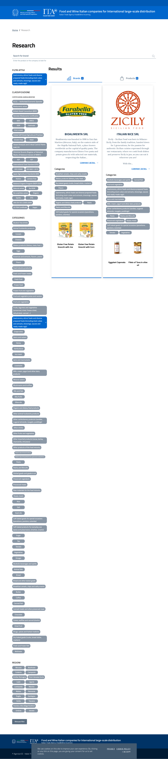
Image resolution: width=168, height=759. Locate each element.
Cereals (18, 234)
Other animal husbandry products (26, 414)
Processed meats (19, 484)
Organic (36, 193)
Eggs (18, 251)
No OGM (32, 188)
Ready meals (18, 496)
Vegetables (18, 552)
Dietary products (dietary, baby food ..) (27, 245)
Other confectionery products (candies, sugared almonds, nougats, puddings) (28, 421)
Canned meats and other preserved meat (28, 609)
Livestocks (18, 365)
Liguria (31, 682)
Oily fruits (18, 396)
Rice (18, 501)
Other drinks (18, 428)
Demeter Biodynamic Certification (26, 116)
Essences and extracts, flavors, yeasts (27, 256)
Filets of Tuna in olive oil (138, 265)
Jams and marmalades (21, 360)
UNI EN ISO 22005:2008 (22, 202)
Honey (18, 343)
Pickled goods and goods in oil (24, 473)
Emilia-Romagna (19, 677)
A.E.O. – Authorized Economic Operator (27, 101)
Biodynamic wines (20, 106)
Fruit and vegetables (21, 302)
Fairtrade (31, 125)
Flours (18, 262)
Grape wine (18, 331)
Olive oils (18, 402)
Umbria (18, 710)
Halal (32, 140)
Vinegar (18, 558)
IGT (31, 159)
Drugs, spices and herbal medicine (26, 632)
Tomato (18, 547)
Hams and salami (19, 337)
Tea (18, 541)
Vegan (35, 207)
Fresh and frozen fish (21, 646)
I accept (126, 752)
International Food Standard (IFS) (25, 164)
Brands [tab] (75, 79)
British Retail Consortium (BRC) (25, 111)
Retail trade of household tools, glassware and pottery (29, 457)
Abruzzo (18, 667)
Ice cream (18, 354)
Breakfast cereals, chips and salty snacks (29, 586)
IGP (18, 159)
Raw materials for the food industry (26, 490)
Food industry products (22, 268)
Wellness (18, 651)
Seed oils (18, 513)
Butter (18, 592)
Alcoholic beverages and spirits (25, 563)
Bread (18, 575)
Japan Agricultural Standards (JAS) (26, 174)
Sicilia (18, 701)
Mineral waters (19, 379)
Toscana (32, 701)
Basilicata (31, 667)
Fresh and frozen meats (22, 273)
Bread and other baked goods (24, 581)
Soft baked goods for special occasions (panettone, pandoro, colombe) (27, 520)
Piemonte (31, 691)
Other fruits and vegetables (23, 433)
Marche (31, 687)
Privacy (111, 749)
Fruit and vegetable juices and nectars (27, 296)
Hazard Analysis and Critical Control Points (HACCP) (29, 146)
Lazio (18, 682)
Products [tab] (129, 79)
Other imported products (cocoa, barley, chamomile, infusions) (28, 440)
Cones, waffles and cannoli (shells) (26, 620)
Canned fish (18, 603)
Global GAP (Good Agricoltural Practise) (28, 135)
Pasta (18, 462)
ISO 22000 (18, 169)
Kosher (18, 179)
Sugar (18, 535)
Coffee (18, 598)
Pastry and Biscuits (20, 468)
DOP (18, 125)
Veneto (31, 710)
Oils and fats (18, 391)
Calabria (18, 672)
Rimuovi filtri (19, 721)
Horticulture (18, 349)
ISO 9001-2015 (32, 169)
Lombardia (18, 687)
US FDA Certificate (20, 207)
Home (15, 30)
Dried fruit (18, 626)
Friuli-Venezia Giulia (36, 677)
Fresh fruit (18, 279)
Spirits (18, 198)
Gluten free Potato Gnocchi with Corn (86, 247)
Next (100, 235)
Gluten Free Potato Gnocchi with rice (65, 247)
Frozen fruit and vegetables (23, 290)
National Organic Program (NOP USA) (27, 183)
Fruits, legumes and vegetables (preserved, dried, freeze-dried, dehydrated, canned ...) (25, 310)
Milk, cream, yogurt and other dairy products (26, 373)
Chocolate (18, 614)
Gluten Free (18, 140)
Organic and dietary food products (26, 408)
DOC (18, 121)
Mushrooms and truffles (22, 385)
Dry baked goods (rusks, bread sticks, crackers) (27, 639)
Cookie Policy (123, 749)
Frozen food (18, 285)
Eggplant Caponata (116, 263)
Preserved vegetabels (21, 479)
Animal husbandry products (24, 228)
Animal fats (18, 569)
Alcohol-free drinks (20, 222)
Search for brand (21, 56)
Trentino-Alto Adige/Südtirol (24, 706)
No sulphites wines (20, 193)
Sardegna (31, 696)
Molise (18, 691)
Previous (52, 235)
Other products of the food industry (26, 447)
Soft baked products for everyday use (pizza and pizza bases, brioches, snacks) (28, 528)
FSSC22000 (18, 130)
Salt (18, 507)
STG (31, 198)
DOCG (31, 121)
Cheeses (18, 239)
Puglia (18, 696)
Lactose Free (31, 179)
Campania (31, 672)
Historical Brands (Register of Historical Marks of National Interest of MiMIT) (28, 153)
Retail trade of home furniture (23, 453)
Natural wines (18, 188)
